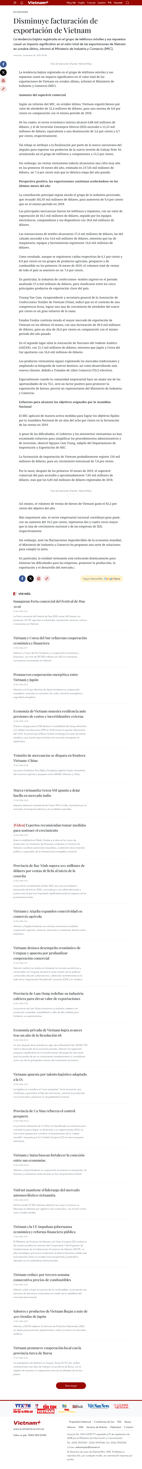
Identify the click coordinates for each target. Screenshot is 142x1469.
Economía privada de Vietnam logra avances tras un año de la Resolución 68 (47, 1033)
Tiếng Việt (71, 2)
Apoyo (127, 1421)
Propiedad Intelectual (80, 1421)
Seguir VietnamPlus (93, 578)
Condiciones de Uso (104, 1421)
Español (101, 2)
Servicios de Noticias (96, 1427)
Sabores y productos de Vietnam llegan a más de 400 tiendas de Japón (50, 1314)
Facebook (3, 64)
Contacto (128, 1427)
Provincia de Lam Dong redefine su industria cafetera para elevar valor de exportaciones (48, 996)
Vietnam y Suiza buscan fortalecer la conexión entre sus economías (48, 1158)
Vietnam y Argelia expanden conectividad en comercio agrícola (47, 914)
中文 (110, 3)
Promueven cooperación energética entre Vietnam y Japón (45, 677)
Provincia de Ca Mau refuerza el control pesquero (44, 1113)
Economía (20, 12)
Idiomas (71, 1427)
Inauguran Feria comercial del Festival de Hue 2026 (49, 604)
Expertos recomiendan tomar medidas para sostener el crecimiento (49, 828)
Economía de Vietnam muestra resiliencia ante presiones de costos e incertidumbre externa (49, 714)
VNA (81, 1427)
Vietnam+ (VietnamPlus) (38, 2)
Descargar (71, 1385)
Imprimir (3, 80)
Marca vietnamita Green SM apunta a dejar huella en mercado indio (46, 793)
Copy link (3, 89)
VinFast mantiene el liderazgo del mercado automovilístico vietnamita (46, 1192)
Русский (118, 3)
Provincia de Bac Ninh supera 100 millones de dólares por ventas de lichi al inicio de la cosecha (49, 870)
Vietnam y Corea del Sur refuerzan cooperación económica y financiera (50, 640)
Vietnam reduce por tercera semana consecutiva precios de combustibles (42, 1277)
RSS (119, 1421)
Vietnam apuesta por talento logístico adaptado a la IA (50, 1077)
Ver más (24, 594)
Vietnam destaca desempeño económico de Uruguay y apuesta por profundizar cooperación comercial (46, 952)
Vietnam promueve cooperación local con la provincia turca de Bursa (47, 1350)
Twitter (3, 72)
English (81, 2)
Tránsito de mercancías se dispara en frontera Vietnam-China (49, 758)
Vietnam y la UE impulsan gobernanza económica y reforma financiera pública (44, 1229)
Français (91, 2)
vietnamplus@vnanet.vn (87, 1447)
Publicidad (115, 1427)
